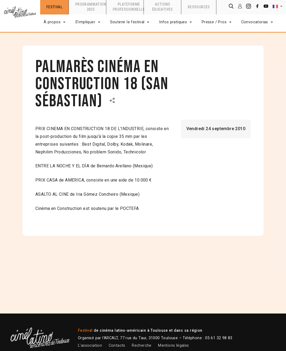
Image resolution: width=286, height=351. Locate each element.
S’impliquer (85, 22)
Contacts (117, 345)
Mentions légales (173, 345)
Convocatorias (254, 22)
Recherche (142, 345)
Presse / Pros (214, 22)
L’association (90, 345)
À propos (52, 22)
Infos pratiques (173, 22)
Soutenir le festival (127, 22)
